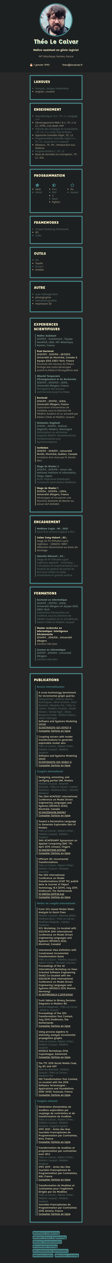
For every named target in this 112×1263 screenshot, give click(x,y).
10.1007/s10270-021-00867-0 (55, 762)
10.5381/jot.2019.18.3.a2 (51, 894)
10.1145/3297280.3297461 (52, 850)
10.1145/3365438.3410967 (52, 812)
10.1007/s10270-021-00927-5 (55, 727)
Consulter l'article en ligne (54, 730)
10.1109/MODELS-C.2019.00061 (56, 994)
